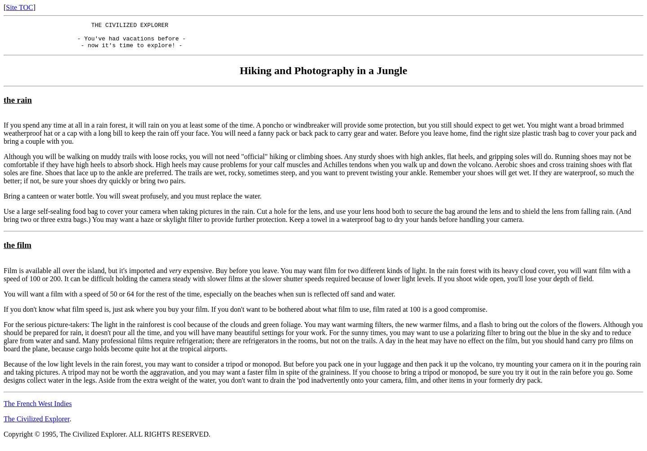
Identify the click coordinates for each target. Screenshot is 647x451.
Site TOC (19, 7)
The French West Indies (38, 409)
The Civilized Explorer (37, 424)
